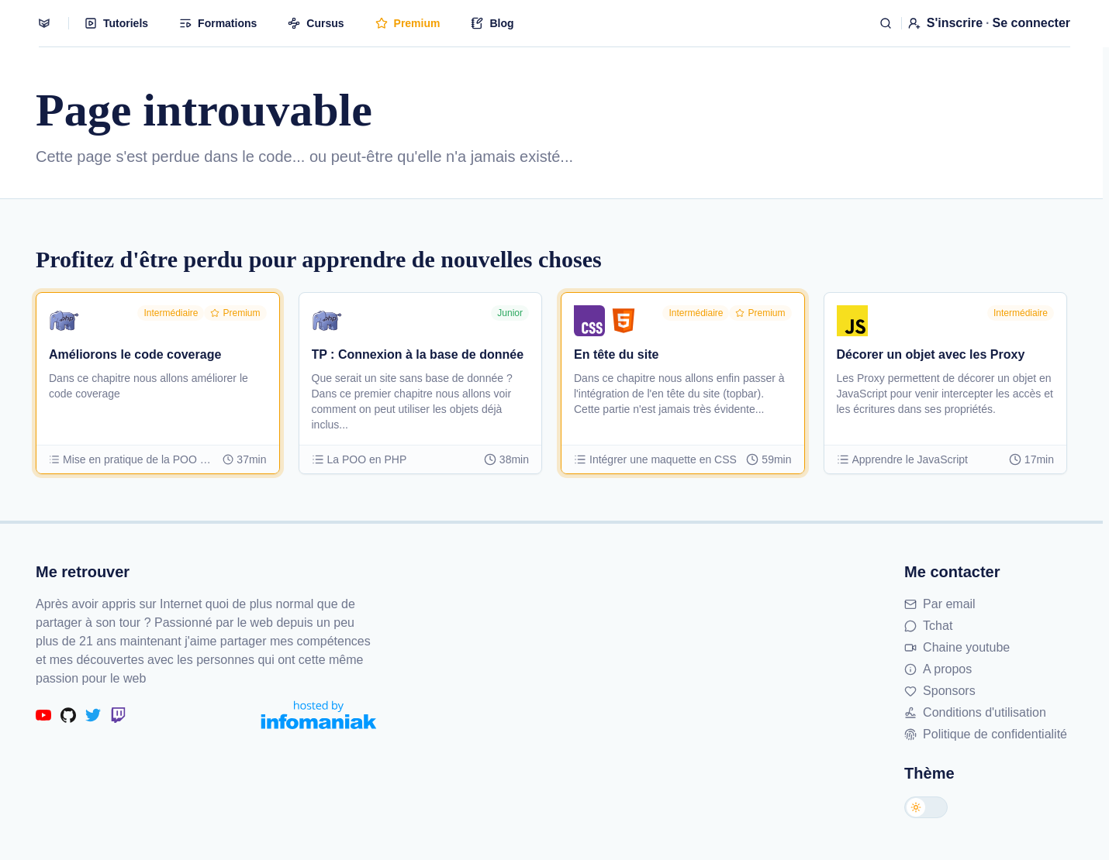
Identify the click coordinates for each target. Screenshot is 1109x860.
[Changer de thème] (926, 807)
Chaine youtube (957, 647)
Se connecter (1031, 22)
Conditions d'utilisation (975, 712)
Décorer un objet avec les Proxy (931, 354)
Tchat (928, 625)
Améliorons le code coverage (135, 354)
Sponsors (940, 690)
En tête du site (616, 354)
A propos (938, 669)
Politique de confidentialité (985, 734)
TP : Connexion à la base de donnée (418, 354)
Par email (940, 604)
